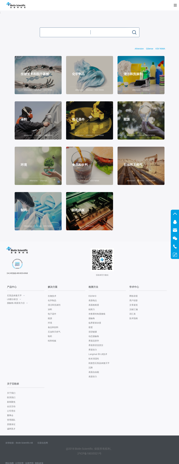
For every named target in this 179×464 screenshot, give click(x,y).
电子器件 (52, 314)
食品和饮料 (53, 327)
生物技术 (52, 296)
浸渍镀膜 (93, 332)
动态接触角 (94, 336)
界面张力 (93, 349)
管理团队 (11, 420)
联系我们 (11, 397)
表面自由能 (94, 372)
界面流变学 (94, 341)
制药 (50, 336)
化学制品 (52, 300)
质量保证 (11, 424)
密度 (91, 327)
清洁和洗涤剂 (54, 305)
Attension (139, 48)
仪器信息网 (42, 443)
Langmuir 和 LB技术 (98, 354)
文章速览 (133, 305)
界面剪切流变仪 (96, 345)
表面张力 (93, 376)
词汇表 (132, 314)
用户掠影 (133, 300)
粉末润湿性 (94, 358)
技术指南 (133, 318)
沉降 (91, 367)
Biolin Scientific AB (24, 443)
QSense (149, 48)
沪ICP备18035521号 (89, 453)
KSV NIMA (160, 48)
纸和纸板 (52, 341)
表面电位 (93, 300)
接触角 (92, 318)
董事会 (10, 415)
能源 (50, 318)
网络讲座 (133, 296)
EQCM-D (92, 296)
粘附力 (92, 309)
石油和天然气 (54, 332)
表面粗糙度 (94, 305)
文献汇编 (133, 309)
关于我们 (11, 393)
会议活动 (11, 406)
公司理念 (11, 411)
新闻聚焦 (11, 402)
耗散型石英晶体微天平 (99, 363)
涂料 (50, 309)
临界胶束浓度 (95, 323)
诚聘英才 (11, 429)
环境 (50, 323)
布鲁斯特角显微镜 (97, 314)
